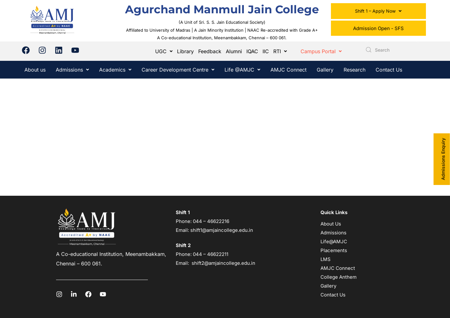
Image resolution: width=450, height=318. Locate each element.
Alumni (234, 51)
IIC (266, 51)
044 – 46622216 (210, 221)
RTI (280, 51)
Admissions (72, 70)
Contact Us (389, 70)
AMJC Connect (288, 70)
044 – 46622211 (210, 254)
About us (35, 70)
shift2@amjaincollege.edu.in (223, 263)
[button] (378, 11)
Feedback (209, 51)
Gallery (325, 70)
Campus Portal (321, 51)
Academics (115, 70)
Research (354, 70)
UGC (164, 51)
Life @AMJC (242, 70)
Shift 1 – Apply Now (378, 11)
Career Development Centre (178, 70)
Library (185, 51)
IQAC (252, 51)
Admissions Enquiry (443, 159)
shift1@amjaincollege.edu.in (221, 230)
